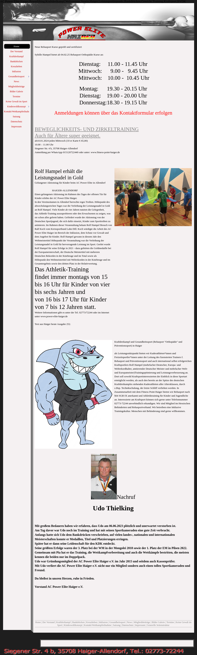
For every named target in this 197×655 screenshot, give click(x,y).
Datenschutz (127, 625)
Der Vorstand (49, 622)
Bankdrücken (78, 622)
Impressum (140, 625)
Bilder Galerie (158, 622)
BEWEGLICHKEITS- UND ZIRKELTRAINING (87, 129)
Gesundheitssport (117, 622)
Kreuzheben (91, 622)
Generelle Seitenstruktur (158, 625)
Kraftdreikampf (63, 622)
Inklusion (103, 622)
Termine (170, 622)
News (129, 622)
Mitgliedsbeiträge (142, 622)
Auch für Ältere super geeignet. (67, 135)
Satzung (116, 625)
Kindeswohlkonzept (73, 625)
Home (38, 622)
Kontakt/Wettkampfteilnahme (97, 625)
